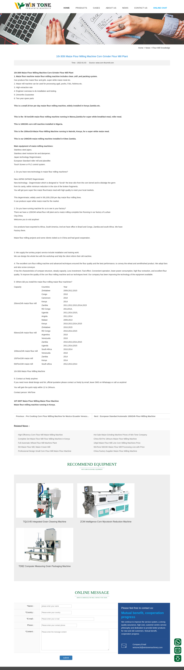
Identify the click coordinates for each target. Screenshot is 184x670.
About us (111, 8)
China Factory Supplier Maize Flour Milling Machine (115, 451)
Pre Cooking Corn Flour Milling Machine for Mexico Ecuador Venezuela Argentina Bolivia (66, 416)
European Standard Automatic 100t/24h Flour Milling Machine (127, 416)
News (125, 8)
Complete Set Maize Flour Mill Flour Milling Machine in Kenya (44, 439)
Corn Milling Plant (21, 629)
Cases (96, 8)
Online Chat (160, 8)
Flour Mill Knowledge (161, 48)
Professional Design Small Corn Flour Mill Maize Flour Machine (44, 451)
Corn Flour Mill (20, 634)
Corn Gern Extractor (22, 655)
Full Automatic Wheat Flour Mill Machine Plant (37, 443)
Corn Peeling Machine (42, 629)
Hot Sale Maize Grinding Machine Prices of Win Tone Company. (120, 435)
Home (67, 8)
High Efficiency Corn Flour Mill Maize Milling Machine (40, 435)
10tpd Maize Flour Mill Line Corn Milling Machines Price (117, 443)
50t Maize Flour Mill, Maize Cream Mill (34, 447)
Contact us (140, 8)
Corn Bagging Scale (22, 640)
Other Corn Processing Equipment (28, 650)
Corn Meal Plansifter (38, 634)
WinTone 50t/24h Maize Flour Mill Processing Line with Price (119, 447)
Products (81, 8)
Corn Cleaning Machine (45, 655)
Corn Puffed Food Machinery (26, 645)
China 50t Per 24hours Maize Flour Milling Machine (115, 439)
